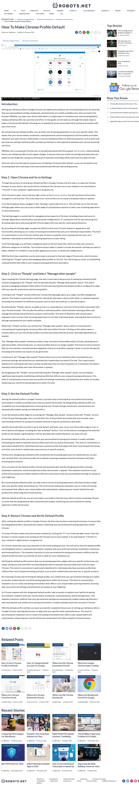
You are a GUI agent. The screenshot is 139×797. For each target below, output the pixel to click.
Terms (79, 781)
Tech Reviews (89, 11)
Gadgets (105, 11)
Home (6, 11)
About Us (40, 779)
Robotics (34, 11)
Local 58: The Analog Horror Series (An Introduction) (125, 73)
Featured (40, 14)
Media (118, 11)
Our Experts (53, 779)
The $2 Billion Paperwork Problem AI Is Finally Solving (89, 736)
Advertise (54, 781)
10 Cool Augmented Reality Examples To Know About (125, 32)
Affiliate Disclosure (109, 781)
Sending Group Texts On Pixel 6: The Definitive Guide (125, 52)
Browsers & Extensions (30, 41)
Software (8, 14)
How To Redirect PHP (124, 62)
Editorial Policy (69, 779)
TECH (23, 11)
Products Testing (99, 779)
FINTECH (46, 11)
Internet (131, 11)
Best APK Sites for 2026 (12, 764)
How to (73, 11)
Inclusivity (83, 779)
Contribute (41, 781)
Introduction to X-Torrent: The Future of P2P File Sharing (125, 42)
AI (15, 11)
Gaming (60, 11)
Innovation (24, 14)
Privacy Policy (92, 781)
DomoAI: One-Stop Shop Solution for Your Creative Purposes (38, 736)
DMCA (39, 783)
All (62, 14)
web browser (79, 151)
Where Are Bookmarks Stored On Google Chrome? (88, 697)
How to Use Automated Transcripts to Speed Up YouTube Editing (63, 766)
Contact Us (67, 781)
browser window (59, 195)
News (51, 14)
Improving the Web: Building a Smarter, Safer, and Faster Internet (89, 766)
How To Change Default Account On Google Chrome (37, 665)
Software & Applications (11, 41)
